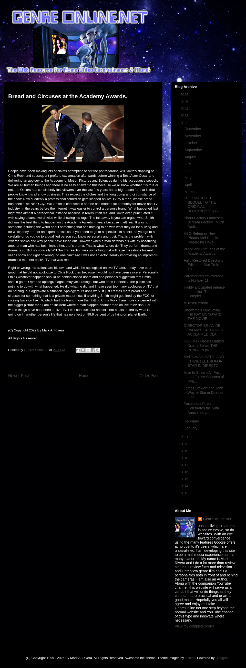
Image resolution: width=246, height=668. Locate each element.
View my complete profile (194, 626)
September (193, 150)
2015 (184, 479)
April (188, 185)
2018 (184, 458)
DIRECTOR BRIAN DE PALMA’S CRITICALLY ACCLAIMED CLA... (204, 329)
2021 (184, 437)
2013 (184, 493)
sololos (190, 658)
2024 (184, 109)
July (188, 164)
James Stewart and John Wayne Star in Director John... (203, 392)
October (191, 143)
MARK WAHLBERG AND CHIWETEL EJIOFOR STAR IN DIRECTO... (204, 361)
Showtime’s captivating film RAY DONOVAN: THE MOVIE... (202, 314)
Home (84, 376)
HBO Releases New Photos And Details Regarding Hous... (201, 237)
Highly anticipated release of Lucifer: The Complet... (204, 291)
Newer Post (18, 376)
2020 (184, 444)
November (193, 136)
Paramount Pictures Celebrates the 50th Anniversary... (201, 408)
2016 (184, 472)
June (188, 171)
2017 (184, 465)
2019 (184, 451)
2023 (184, 116)
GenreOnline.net (217, 519)
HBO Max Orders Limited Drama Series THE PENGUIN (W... (204, 345)
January (191, 428)
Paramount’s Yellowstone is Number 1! (204, 278)
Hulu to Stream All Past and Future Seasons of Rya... (204, 376)
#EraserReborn (196, 303)
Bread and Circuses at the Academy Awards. (204, 251)
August (190, 157)
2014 (184, 486)
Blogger (221, 658)
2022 (184, 123)
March (190, 192)
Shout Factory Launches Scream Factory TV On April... (204, 222)
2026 (184, 95)
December (193, 129)
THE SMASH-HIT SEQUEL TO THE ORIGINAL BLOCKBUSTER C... (202, 204)
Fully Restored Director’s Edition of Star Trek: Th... (203, 264)
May (188, 178)
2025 (184, 102)
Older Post (148, 376)
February (192, 421)
